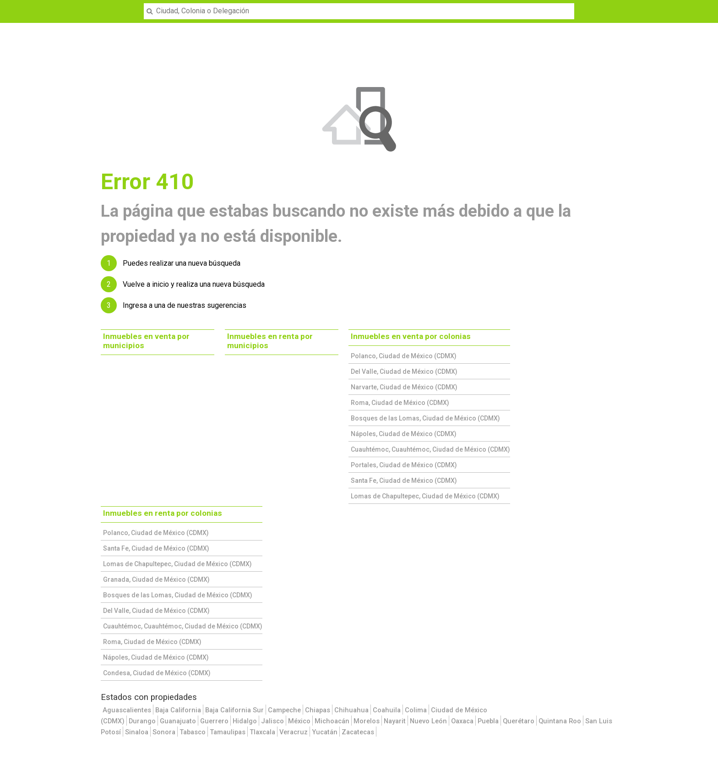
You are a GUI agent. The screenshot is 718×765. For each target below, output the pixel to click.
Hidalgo (245, 721)
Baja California (178, 710)
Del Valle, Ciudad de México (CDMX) (404, 371)
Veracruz (293, 732)
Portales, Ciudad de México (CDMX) (404, 465)
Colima (416, 710)
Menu (12, 5)
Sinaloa (136, 732)
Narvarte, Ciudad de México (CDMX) (404, 387)
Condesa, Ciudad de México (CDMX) (157, 673)
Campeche (284, 710)
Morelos (367, 721)
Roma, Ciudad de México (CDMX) (400, 402)
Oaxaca (462, 721)
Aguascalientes (127, 710)
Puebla (488, 721)
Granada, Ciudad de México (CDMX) (156, 579)
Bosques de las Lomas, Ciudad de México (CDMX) (425, 418)
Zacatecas (358, 732)
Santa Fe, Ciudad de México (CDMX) (404, 480)
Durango (142, 721)
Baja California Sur (234, 710)
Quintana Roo (559, 721)
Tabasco (193, 732)
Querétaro (518, 721)
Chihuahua (351, 710)
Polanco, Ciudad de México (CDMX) (404, 356)
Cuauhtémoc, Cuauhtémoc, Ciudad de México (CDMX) (430, 449)
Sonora (163, 732)
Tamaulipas (227, 732)
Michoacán (332, 721)
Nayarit (395, 721)
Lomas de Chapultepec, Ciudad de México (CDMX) (425, 496)
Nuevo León (428, 721)
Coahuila (387, 710)
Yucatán (324, 732)
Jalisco (272, 721)
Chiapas (317, 710)
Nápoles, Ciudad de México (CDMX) (404, 433)
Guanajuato (178, 721)
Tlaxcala (262, 732)
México (299, 721)
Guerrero (214, 721)
